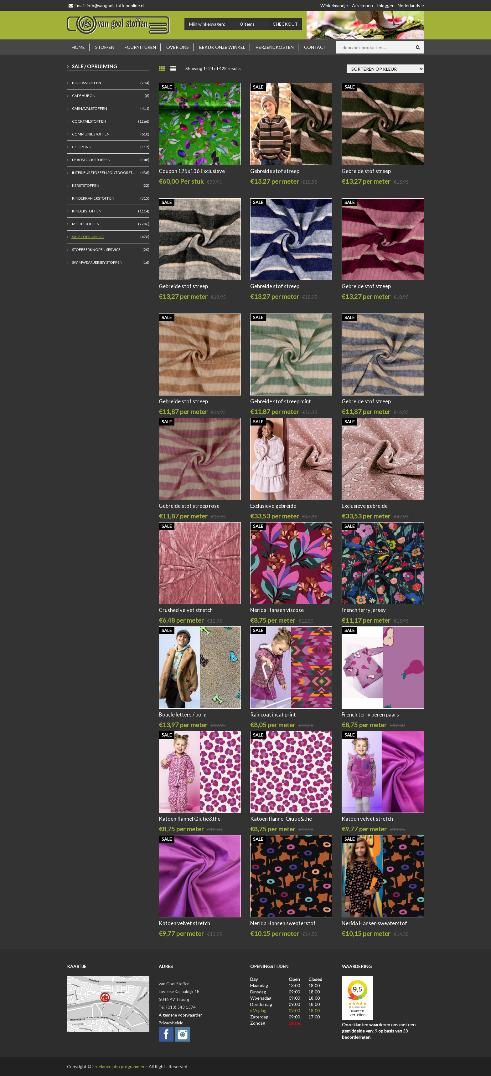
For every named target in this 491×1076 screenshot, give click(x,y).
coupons (80, 147)
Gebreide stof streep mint (280, 401)
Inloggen (386, 5)
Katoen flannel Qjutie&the (189, 818)
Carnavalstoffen (89, 108)
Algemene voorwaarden (181, 1014)
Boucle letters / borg (183, 714)
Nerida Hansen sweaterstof (283, 923)
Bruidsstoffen (86, 82)
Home (78, 47)
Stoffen (104, 47)
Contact (315, 47)
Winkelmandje (334, 5)
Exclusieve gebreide (273, 505)
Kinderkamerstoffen (92, 198)
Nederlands (411, 5)
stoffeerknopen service (96, 249)
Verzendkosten (275, 47)
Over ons (177, 47)
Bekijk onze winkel (222, 47)
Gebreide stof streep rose (189, 505)
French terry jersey (364, 610)
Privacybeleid (171, 1022)
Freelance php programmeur (119, 1066)
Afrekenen (362, 5)
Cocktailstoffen (88, 121)
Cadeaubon (83, 95)
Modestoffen (85, 224)
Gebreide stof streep (274, 171)
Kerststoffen (85, 185)
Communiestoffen (90, 134)
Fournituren (140, 47)
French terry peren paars (370, 714)
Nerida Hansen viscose (277, 610)
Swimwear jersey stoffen (96, 262)
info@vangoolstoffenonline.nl (115, 5)
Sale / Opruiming (87, 236)
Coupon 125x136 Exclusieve (192, 171)
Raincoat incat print (273, 714)
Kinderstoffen (86, 211)
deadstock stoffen (91, 159)
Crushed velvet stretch (186, 610)
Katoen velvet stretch (367, 818)
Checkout (285, 24)
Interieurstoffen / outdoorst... (103, 172)
